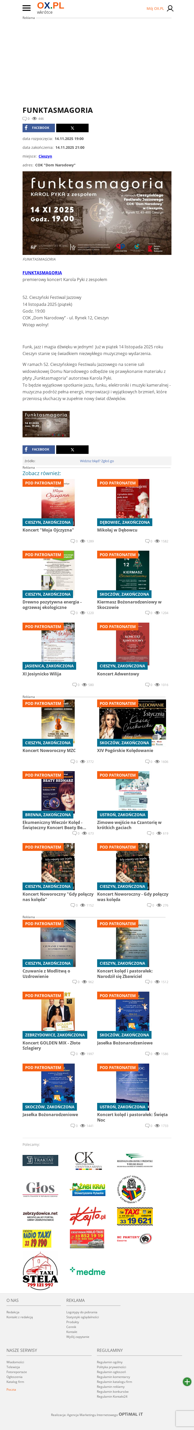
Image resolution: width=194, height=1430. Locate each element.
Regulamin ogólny (110, 1362)
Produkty (72, 1322)
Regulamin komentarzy (113, 1377)
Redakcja (12, 1312)
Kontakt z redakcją (19, 1317)
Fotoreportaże (16, 1372)
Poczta (11, 1389)
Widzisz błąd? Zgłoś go (97, 461)
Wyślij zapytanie (77, 1337)
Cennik (71, 1327)
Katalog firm (15, 1382)
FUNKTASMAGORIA (42, 273)
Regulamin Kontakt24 (112, 1396)
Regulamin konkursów (112, 1391)
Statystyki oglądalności (82, 1317)
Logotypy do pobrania (81, 1312)
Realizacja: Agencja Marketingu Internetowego (97, 1414)
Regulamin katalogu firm (114, 1382)
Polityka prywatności (111, 1367)
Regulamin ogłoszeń (111, 1372)
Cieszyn (45, 156)
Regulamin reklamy (111, 1386)
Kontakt (71, 1332)
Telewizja (13, 1367)
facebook (37, 127)
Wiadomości (15, 1362)
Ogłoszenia (14, 1377)
